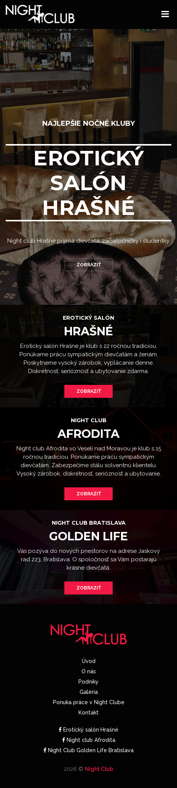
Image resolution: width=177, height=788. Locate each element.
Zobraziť (89, 264)
